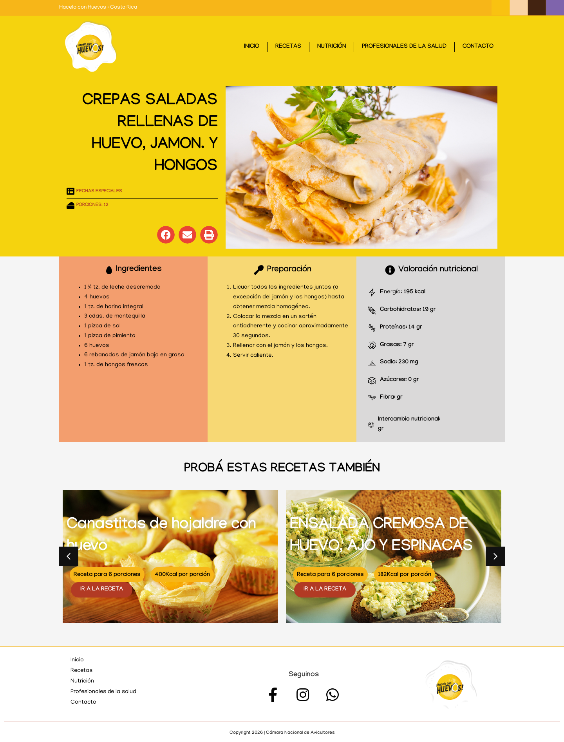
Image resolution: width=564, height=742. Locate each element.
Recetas (288, 47)
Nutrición (331, 47)
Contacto (478, 47)
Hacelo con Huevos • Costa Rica (98, 8)
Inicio (251, 47)
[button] (166, 235)
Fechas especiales (99, 191)
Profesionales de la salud (404, 47)
